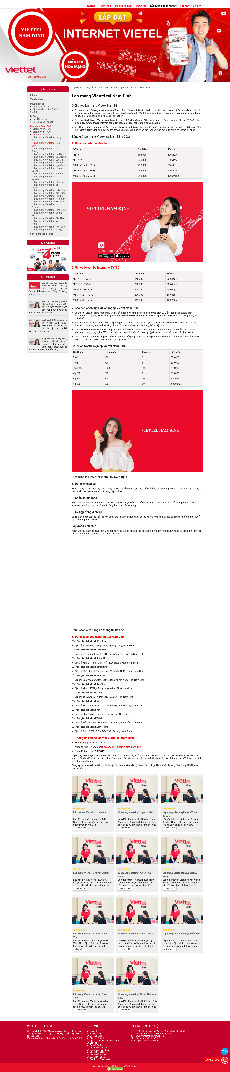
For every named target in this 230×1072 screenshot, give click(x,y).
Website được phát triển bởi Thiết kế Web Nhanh (115, 1066)
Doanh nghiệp (124, 5)
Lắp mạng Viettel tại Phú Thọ (49, 182)
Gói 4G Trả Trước (41, 119)
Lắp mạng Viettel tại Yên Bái (48, 173)
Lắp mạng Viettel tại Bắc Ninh (49, 218)
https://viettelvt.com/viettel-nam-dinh (121, 747)
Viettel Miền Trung (42, 131)
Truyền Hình (105, 5)
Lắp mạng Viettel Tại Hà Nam (49, 201)
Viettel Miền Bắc (107, 87)
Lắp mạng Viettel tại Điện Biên (49, 193)
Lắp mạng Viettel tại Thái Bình (49, 226)
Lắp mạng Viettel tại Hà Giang (49, 154)
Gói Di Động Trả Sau (43, 122)
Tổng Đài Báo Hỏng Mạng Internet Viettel (54, 339)
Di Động (141, 5)
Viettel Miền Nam (42, 129)
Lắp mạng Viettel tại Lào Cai (48, 159)
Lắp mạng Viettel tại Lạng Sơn (49, 165)
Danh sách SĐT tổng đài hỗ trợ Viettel (54, 321)
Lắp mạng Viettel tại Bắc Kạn (49, 162)
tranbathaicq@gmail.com (152, 1036)
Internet (90, 5)
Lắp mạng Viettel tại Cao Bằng (50, 157)
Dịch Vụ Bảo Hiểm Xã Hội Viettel (104, 1040)
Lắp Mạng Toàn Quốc (163, 5)
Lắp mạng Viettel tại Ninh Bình (50, 210)
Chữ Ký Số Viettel (42, 106)
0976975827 (148, 1033)
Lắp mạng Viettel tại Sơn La (48, 196)
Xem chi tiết (80, 828)
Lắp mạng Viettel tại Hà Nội (48, 229)
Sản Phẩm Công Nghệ (41, 233)
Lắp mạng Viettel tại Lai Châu (49, 190)
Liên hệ (197, 5)
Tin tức (185, 5)
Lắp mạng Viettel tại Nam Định (136, 87)
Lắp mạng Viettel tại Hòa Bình (49, 198)
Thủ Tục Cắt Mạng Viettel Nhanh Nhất (54, 302)
